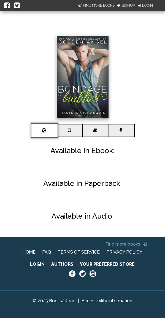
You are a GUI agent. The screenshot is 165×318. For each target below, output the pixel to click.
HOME (29, 252)
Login (145, 5)
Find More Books (96, 5)
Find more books (126, 244)
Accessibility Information (107, 300)
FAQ (46, 252)
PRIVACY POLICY (124, 252)
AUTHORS (62, 264)
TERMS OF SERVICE (79, 252)
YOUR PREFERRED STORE (107, 264)
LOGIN (37, 264)
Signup (126, 5)
